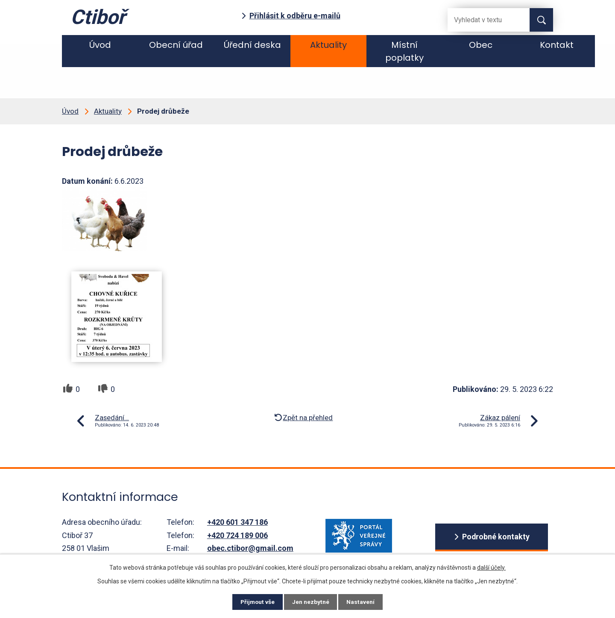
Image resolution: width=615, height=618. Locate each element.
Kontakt (557, 45)
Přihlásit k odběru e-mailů (294, 15)
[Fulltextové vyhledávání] (482, 20)
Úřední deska (252, 45)
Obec (480, 45)
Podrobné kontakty (496, 537)
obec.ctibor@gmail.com (250, 548)
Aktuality (328, 45)
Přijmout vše (255, 601)
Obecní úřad (176, 45)
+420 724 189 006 (237, 535)
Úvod (100, 45)
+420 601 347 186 (237, 522)
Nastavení (363, 601)
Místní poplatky (404, 51)
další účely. (491, 566)
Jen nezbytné (311, 601)
